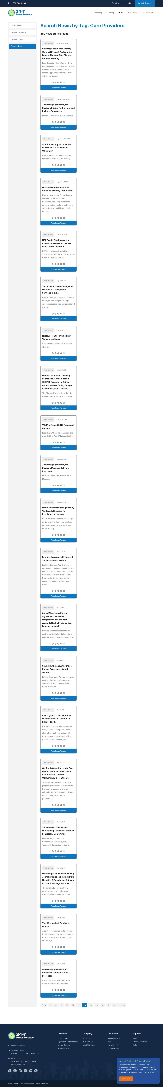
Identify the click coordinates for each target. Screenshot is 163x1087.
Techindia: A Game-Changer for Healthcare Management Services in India (57, 289)
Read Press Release (58, 88)
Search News (16, 46)
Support (137, 1034)
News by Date (17, 39)
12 (79, 1005)
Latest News (16, 25)
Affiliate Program (64, 1048)
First (44, 1005)
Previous (53, 1005)
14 (91, 1005)
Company (87, 1034)
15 (97, 1005)
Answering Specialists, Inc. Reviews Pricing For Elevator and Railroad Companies (58, 108)
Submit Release (144, 3)
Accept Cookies (126, 1079)
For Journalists (113, 1048)
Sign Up (115, 3)
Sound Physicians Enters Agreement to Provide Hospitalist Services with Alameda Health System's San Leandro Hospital (57, 619)
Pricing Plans (63, 1038)
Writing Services (64, 1045)
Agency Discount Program (68, 1042)
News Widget (113, 1045)
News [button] (120, 13)
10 (67, 1005)
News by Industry (18, 32)
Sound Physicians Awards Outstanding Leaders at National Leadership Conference (58, 831)
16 (102, 1005)
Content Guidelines (140, 1042)
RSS (109, 1042)
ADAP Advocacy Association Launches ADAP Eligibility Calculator (56, 148)
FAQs (135, 1045)
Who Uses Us (88, 1042)
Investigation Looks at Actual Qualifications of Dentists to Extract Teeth (56, 719)
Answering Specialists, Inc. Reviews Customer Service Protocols (55, 972)
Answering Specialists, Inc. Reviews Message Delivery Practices (55, 468)
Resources (113, 1034)
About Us (86, 1038)
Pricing (111, 13)
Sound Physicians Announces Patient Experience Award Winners (57, 669)
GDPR (152, 1072)
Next (115, 1005)
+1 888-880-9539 (17, 3)
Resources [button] (133, 13)
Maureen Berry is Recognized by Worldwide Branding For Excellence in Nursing (58, 511)
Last (123, 1005)
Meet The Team (89, 1045)
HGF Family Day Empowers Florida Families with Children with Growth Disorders (56, 243)
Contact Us (148, 13)
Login (128, 3)
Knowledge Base (114, 1038)
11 (73, 1005)
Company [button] (98, 13)
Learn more (148, 1070)
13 (85, 1005)
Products (62, 1034)
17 (108, 1005)
